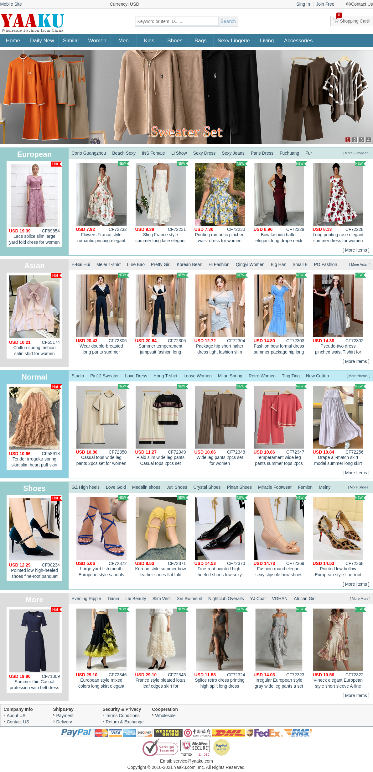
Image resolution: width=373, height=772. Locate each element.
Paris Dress (262, 153)
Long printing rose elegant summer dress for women (339, 202)
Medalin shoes (146, 487)
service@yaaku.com (193, 761)
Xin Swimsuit (189, 598)
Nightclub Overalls (226, 598)
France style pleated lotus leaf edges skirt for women (162, 648)
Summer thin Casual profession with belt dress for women (35, 650)
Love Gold (116, 487)
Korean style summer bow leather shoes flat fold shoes (162, 537)
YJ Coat (258, 598)
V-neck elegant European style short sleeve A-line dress (339, 648)
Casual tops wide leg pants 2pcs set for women (102, 425)
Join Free (325, 4)
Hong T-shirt (165, 375)
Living (267, 41)
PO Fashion (325, 264)
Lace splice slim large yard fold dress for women (35, 203)
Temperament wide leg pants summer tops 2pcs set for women (280, 425)
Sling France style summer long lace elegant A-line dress (162, 203)
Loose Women (198, 375)
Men (123, 41)
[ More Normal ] (358, 376)
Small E (300, 264)
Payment (65, 715)
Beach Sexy (124, 153)
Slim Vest (161, 598)
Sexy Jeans (233, 153)
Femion (305, 487)
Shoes (174, 41)
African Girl (304, 598)
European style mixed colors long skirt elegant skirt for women (102, 648)
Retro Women (262, 375)
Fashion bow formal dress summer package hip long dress (280, 314)
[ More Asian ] (359, 264)
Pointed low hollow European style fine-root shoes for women (339, 537)
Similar (71, 41)
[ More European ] (356, 153)
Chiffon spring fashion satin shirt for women (35, 314)
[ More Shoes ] (359, 487)
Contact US (18, 721)
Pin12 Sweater (104, 375)
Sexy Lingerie (234, 41)
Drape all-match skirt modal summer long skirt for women (339, 425)
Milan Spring (230, 375)
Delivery (64, 721)
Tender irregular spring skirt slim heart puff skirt (35, 425)
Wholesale (165, 715)
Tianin (113, 598)
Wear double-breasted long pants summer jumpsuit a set (102, 314)
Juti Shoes (177, 487)
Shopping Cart (352, 20)
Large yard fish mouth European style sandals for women (102, 537)
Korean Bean (189, 264)
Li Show (179, 153)
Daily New (42, 41)
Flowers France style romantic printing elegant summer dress (102, 203)
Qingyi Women (250, 264)
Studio (78, 375)
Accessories (298, 41)
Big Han (278, 264)
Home (13, 41)
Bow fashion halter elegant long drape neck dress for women (280, 203)
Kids (149, 41)
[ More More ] (360, 598)
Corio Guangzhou (89, 153)
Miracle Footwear (275, 487)
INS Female (153, 153)
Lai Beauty (135, 598)
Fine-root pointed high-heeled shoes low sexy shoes (221, 537)
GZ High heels (86, 487)
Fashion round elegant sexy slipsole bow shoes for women (280, 537)
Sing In (303, 4)
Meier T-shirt (108, 264)
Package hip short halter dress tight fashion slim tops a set (221, 314)
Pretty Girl (160, 264)
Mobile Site (11, 4)
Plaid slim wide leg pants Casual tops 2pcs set (162, 425)
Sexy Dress (204, 153)
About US (16, 715)
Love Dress (136, 375)
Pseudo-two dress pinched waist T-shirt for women (339, 314)
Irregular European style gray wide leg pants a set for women (280, 648)
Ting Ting (291, 375)
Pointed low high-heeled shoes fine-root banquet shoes (35, 538)
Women (97, 41)
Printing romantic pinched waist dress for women (221, 202)
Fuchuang (289, 153)
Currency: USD (124, 4)
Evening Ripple (86, 598)
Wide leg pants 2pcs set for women (221, 425)
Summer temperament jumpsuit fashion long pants (162, 314)
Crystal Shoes (206, 487)
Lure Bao (136, 264)
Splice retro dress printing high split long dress (221, 648)
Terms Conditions (123, 715)
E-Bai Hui (81, 264)
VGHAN (280, 598)
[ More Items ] (356, 250)
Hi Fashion (219, 264)
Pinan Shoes (239, 487)
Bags (200, 41)
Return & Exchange (125, 721)
